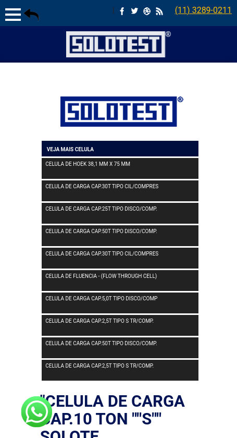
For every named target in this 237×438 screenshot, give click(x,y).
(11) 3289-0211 (203, 10)
